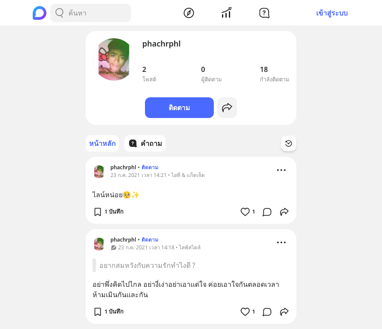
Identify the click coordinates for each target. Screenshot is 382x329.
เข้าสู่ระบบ (332, 13)
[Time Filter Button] (288, 143)
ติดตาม (179, 107)
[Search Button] (59, 12)
